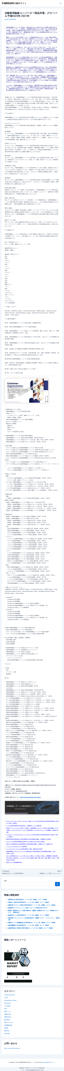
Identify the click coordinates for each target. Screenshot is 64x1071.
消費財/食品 (7, 1017)
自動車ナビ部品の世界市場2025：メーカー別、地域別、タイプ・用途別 (28, 902)
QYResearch (7, 1003)
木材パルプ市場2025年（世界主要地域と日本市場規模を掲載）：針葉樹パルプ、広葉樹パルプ (29, 844)
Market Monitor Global (10, 1000)
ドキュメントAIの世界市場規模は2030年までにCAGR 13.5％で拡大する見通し (25, 841)
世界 (5, 1008)
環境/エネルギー (9, 1022)
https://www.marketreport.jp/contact (30, 797)
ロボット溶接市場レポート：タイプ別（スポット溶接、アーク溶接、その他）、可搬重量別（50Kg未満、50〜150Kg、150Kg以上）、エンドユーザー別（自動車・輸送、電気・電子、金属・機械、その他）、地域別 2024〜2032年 (32, 858)
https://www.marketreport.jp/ (12, 1048)
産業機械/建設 (8, 1025)
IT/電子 (6, 997)
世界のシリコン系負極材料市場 (14, 862)
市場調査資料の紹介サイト (14, 3)
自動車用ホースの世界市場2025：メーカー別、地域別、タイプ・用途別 (28, 915)
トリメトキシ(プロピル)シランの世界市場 (16, 846)
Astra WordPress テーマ (48, 1062)
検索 (5, 880)
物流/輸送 (7, 1020)
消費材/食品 (7, 1014)
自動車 (6, 1028)
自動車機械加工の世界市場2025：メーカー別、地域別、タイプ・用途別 (28, 925)
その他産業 (7, 1006)
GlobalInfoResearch (9, 995)
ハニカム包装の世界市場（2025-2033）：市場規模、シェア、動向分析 (23, 825)
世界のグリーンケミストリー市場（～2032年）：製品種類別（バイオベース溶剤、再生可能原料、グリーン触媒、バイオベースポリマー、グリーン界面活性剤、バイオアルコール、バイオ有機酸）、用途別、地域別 (32, 830)
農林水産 (6, 1031)
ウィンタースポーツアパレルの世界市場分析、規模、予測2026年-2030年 (24, 849)
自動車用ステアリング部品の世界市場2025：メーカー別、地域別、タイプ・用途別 (31, 905)
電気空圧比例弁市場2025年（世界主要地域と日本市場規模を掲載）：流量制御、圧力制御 (28, 839)
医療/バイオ (7, 1011)
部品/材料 (7, 1033)
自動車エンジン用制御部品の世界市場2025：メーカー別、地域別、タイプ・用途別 (31, 922)
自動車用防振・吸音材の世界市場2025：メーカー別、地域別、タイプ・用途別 (30, 928)
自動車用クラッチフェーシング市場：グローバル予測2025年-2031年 (27, 908)
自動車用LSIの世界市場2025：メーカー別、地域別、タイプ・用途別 (27, 899)
